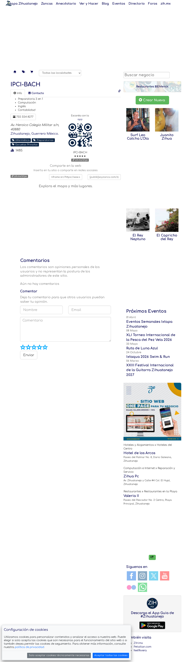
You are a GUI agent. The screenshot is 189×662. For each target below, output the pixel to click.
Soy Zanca (8, 3)
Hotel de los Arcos (139, 453)
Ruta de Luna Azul (142, 348)
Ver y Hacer (88, 3)
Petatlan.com (142, 646)
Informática (21, 140)
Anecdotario (66, 3)
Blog (105, 3)
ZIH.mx (138, 643)
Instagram (142, 575)
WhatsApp (142, 587)
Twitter (153, 575)
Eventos (118, 3)
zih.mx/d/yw (80, 160)
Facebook (131, 575)
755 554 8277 (23, 116)
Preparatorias (43, 140)
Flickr (131, 587)
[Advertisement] (94, 37)
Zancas (47, 3)
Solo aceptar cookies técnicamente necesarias (59, 655)
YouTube (164, 575)
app (80, 119)
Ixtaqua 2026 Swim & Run (148, 357)
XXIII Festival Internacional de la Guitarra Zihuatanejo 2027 (150, 370)
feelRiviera (140, 650)
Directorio (136, 3)
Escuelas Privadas (25, 144)
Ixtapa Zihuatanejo (22, 3)
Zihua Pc (131, 476)
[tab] (18, 93)
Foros (152, 3)
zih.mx (166, 3)
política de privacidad (29, 647)
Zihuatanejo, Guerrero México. (35, 133)
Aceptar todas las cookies (111, 655)
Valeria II (131, 496)
